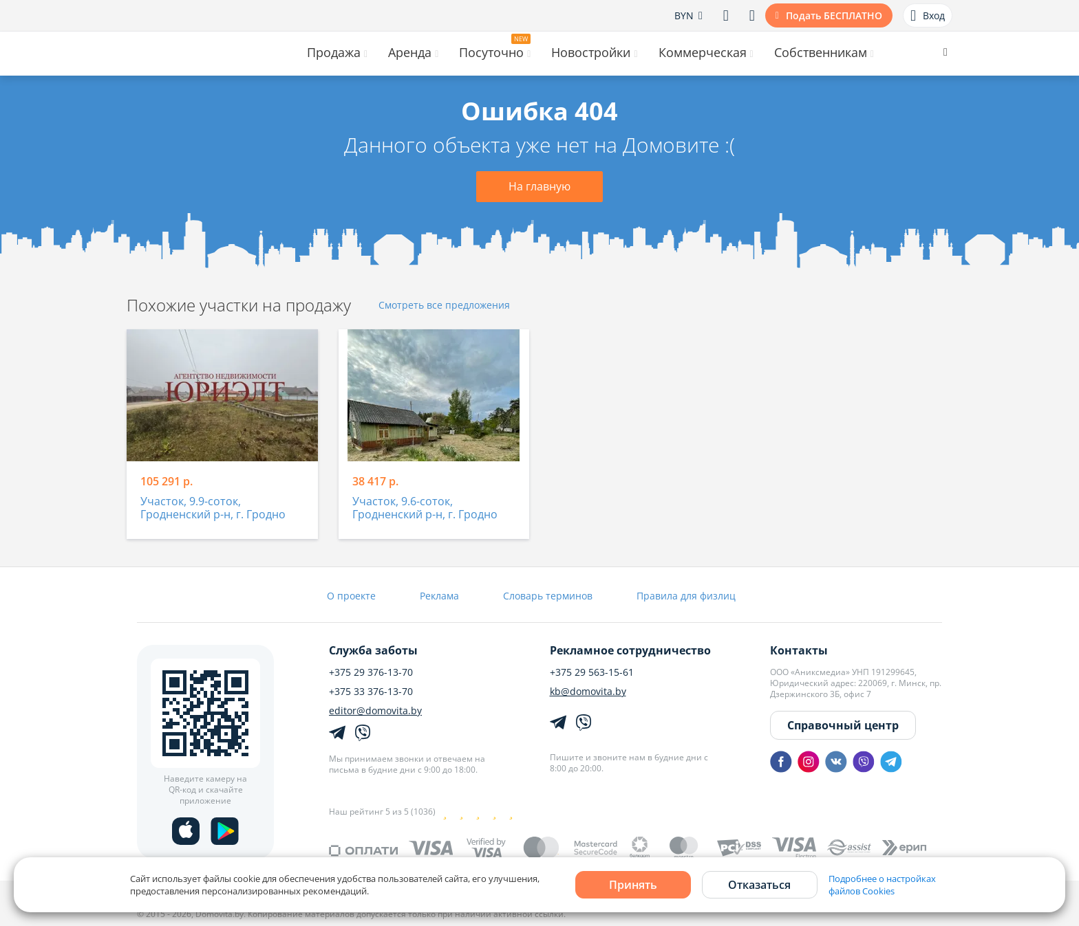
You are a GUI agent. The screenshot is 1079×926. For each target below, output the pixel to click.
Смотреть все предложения (444, 305)
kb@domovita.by (588, 691)
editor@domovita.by (375, 710)
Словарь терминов (547, 595)
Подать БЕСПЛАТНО (834, 15)
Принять (633, 884)
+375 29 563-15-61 (592, 672)
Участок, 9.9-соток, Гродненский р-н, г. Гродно (213, 508)
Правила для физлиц (686, 595)
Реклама (439, 595)
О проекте (351, 595)
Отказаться (759, 884)
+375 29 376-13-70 (371, 672)
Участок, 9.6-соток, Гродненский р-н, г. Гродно (425, 508)
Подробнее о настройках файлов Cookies (882, 884)
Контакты (799, 650)
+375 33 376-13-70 (371, 691)
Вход (927, 15)
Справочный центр (843, 725)
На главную (539, 186)
